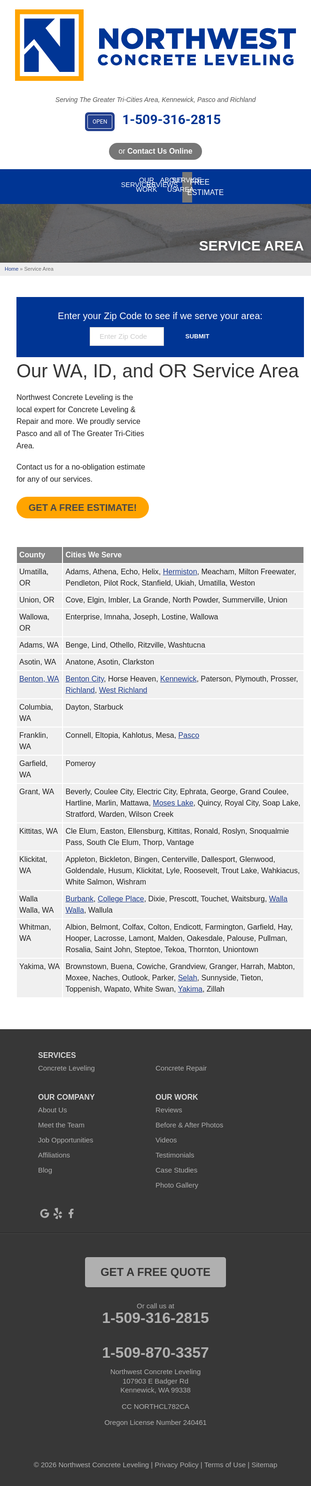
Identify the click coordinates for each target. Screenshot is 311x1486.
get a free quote (155, 1267)
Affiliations (54, 1151)
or (155, 151)
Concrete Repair (181, 1064)
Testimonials (175, 1151)
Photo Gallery (177, 1181)
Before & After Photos (189, 1121)
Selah (187, 974)
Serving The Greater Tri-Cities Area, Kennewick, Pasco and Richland (155, 99)
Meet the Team (61, 1121)
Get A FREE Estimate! (83, 503)
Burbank (79, 895)
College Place (121, 895)
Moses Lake (173, 799)
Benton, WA (39, 675)
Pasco (189, 731)
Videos (166, 1136)
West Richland (123, 686)
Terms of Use (225, 1460)
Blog (45, 1166)
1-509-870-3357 (155, 1348)
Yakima (190, 985)
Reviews (169, 1106)
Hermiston (180, 567)
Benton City (84, 675)
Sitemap (264, 1460)
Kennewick (178, 675)
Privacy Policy (176, 1460)
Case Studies (176, 1166)
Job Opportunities (65, 1136)
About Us (52, 1106)
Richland (79, 686)
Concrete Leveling (66, 1064)
